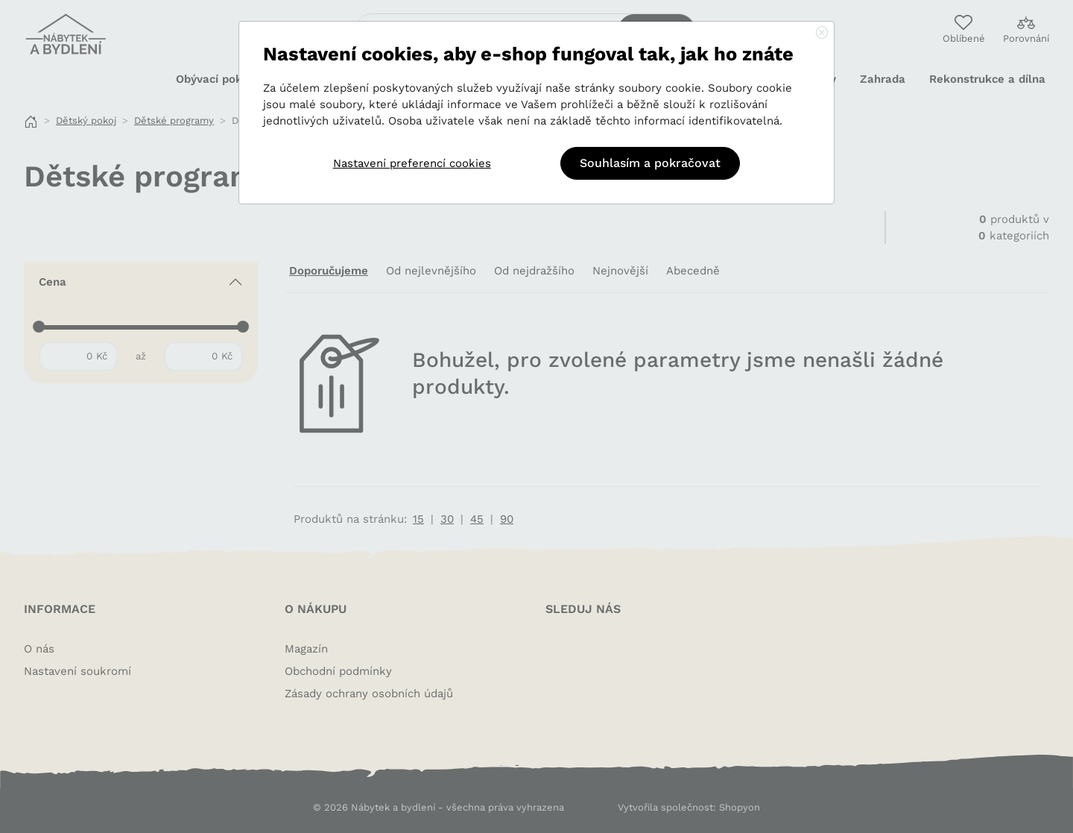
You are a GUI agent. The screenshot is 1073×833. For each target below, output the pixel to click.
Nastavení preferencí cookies (412, 163)
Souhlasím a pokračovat (650, 163)
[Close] (822, 33)
